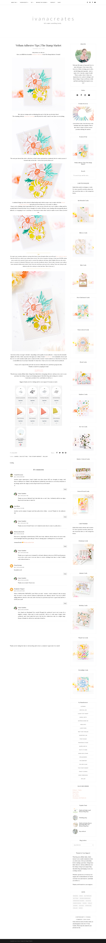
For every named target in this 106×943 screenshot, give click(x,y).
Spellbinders (83, 757)
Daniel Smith (83, 717)
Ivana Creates (17, 941)
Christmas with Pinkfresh (79, 798)
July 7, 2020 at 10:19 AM (19, 567)
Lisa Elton (17, 506)
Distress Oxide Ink (83, 720)
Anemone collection (37, 54)
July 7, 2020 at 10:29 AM (23, 552)
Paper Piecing (77, 903)
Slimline (81, 905)
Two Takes (75, 794)
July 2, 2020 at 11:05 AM (19, 476)
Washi (80, 908)
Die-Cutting (24, 456)
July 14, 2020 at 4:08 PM (23, 609)
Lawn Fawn (83, 728)
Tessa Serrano (18, 565)
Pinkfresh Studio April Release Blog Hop (85, 811)
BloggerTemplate (29, 941)
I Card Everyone (18, 474)
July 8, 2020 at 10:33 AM (19, 590)
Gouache (88, 900)
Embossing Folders (78, 900)
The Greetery (83, 760)
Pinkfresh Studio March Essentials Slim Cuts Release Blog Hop (85, 824)
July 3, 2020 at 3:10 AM (19, 533)
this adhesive (48, 356)
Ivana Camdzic (22, 493)
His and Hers (76, 796)
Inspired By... (76, 792)
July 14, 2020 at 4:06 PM (23, 580)
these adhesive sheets (61, 256)
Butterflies (87, 895)
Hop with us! (82, 831)
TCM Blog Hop (83, 817)
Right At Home (83, 749)
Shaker (75, 905)
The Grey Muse (83, 764)
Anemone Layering (29, 116)
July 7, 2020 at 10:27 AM (23, 495)
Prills (90, 903)
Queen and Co (83, 746)
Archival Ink (83, 710)
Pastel (85, 903)
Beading (75, 895)
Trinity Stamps (83, 771)
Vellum (45, 456)
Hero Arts (83, 724)
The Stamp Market (35, 456)
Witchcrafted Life (19, 531)
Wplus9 (83, 778)
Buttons (75, 898)
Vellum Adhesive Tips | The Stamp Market (83, 163)
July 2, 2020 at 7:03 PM (19, 508)
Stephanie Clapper (19, 589)
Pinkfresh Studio (83, 742)
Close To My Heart (83, 713)
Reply (65, 489)
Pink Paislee (83, 739)
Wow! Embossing (83, 775)
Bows (81, 895)
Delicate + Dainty (77, 790)
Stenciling (88, 905)
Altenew (83, 706)
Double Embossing (85, 898)
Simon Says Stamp (83, 753)
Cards (16, 456)
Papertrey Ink (83, 735)
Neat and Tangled (83, 731)
